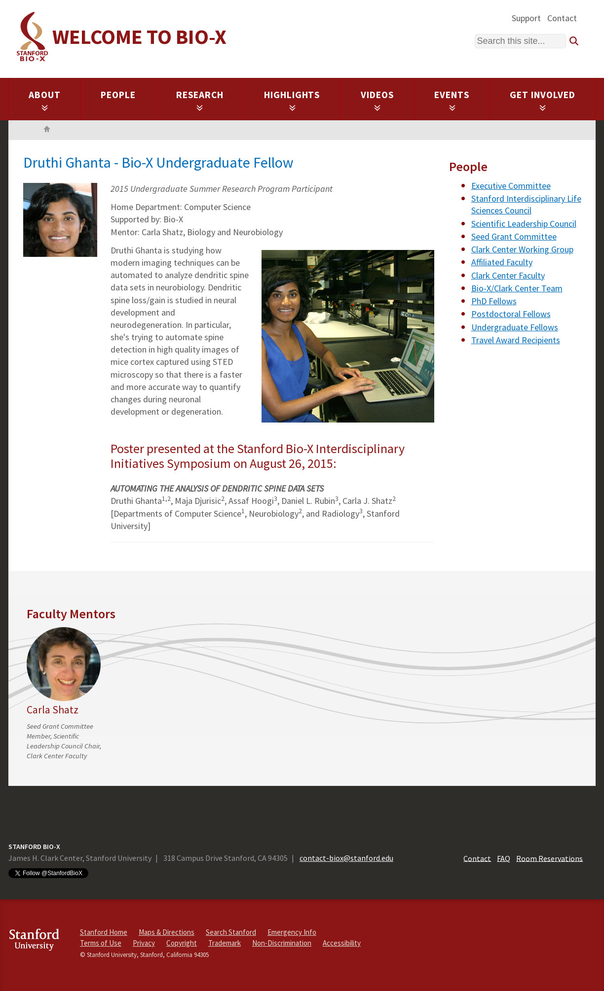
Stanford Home (103, 932)
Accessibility (342, 943)
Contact (562, 18)
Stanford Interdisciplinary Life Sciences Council (526, 204)
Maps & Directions (166, 932)
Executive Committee (511, 185)
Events (452, 100)
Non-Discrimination (281, 943)
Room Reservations (549, 858)
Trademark (224, 943)
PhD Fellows (494, 301)
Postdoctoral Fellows (511, 313)
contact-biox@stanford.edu (346, 858)
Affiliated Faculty (501, 262)
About (45, 100)
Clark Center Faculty (508, 275)
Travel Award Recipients (515, 340)
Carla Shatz (52, 709)
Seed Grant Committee (514, 236)
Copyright (181, 943)
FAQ (503, 858)
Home (47, 130)
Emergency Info (291, 932)
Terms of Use (100, 943)
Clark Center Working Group (522, 249)
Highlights (292, 100)
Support (526, 18)
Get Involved (542, 100)
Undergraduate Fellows (514, 327)
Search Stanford (231, 932)
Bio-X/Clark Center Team (517, 288)
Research (200, 100)
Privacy (144, 943)
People (118, 95)
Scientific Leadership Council (523, 223)
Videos (377, 100)
